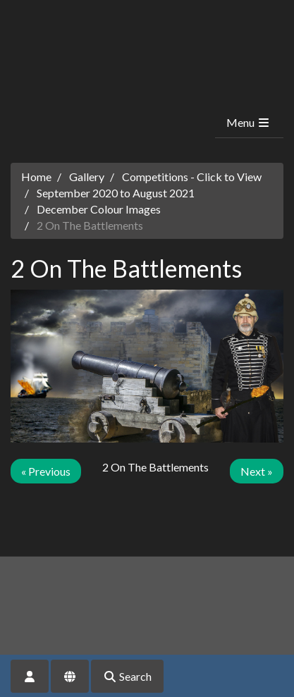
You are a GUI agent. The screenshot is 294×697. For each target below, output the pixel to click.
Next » (256, 471)
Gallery (86, 176)
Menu (248, 122)
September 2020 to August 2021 (116, 192)
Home (36, 176)
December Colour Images (99, 209)
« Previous (46, 471)
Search (127, 676)
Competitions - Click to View (192, 176)
